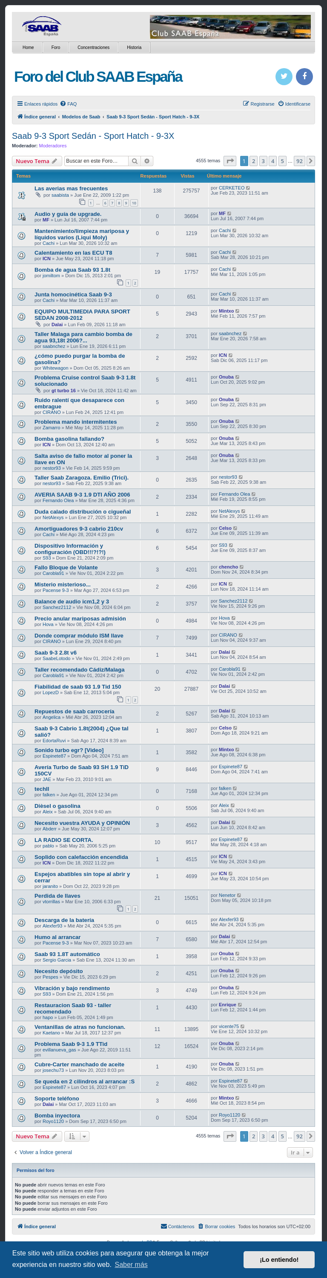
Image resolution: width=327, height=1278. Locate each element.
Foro (56, 47)
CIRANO (52, 412)
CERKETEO (232, 187)
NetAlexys (53, 517)
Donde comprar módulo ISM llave (78, 635)
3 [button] (263, 161)
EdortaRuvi (54, 740)
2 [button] (253, 161)
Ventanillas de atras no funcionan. (79, 1027)
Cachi (48, 243)
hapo (48, 1017)
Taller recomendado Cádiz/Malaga (79, 669)
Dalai (57, 324)
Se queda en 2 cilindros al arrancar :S (84, 1081)
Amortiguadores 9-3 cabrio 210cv (78, 529)
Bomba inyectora (57, 1115)
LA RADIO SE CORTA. (63, 840)
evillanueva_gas (59, 1049)
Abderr (50, 828)
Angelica (51, 717)
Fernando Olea (58, 500)
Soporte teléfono (56, 1098)
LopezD (51, 692)
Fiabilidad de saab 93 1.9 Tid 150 (77, 687)
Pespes (50, 976)
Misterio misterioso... (62, 584)
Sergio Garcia (57, 959)
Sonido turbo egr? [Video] (68, 750)
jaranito (50, 886)
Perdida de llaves (57, 896)
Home (28, 47)
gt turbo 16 (64, 390)
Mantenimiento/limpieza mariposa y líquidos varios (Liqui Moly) (81, 234)
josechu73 (53, 1070)
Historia (134, 47)
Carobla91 (53, 573)
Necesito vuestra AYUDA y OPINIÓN (82, 823)
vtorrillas (51, 901)
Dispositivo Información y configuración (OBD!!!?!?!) (70, 549)
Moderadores (53, 145)
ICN (47, 258)
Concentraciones (93, 47)
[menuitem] (68, 104)
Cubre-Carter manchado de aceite (79, 1064)
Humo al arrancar (57, 937)
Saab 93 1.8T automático (67, 954)
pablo (48, 845)
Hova (48, 624)
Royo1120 (53, 1121)
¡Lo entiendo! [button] (279, 1259)
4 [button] (272, 161)
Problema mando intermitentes (75, 422)
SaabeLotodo (56, 658)
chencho (228, 566)
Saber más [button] (131, 1264)
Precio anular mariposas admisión (80, 618)
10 (134, 203)
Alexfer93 (52, 925)
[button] (230, 161)
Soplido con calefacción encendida (81, 857)
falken (49, 794)
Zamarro (51, 427)
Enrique (227, 1004)
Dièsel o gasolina (57, 806)
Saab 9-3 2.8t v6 (55, 652)
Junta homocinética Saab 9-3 (73, 294)
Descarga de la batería (64, 920)
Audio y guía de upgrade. (68, 214)
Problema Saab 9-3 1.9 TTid (70, 1044)
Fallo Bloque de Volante (66, 567)
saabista (60, 195)
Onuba (226, 376)
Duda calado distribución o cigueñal (82, 511)
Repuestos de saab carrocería (74, 711)
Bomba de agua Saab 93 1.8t (72, 270)
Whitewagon (56, 367)
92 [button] (299, 161)
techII (41, 789)
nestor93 (52, 468)
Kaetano (51, 1032)
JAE (47, 779)
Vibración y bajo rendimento (72, 988)
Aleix (48, 811)
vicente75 (229, 1026)
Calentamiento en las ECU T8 (73, 253)
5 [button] (282, 161)
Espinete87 (54, 755)
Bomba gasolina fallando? (69, 439)
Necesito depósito (58, 971)
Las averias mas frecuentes (71, 188)
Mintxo (226, 310)
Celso (225, 528)
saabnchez (54, 346)
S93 (47, 557)
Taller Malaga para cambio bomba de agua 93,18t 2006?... (83, 337)
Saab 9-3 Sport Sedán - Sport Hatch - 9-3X (93, 136)
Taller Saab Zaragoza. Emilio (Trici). (81, 477)
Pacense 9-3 (56, 590)
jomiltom (51, 275)
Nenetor (227, 895)
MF (46, 219)
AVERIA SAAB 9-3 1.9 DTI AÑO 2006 (82, 494)
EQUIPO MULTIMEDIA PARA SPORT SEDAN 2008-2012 (82, 314)
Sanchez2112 (57, 607)
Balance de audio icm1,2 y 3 (71, 601)
